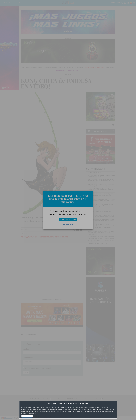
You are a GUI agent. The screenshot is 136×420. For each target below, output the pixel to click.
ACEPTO (27, 416)
